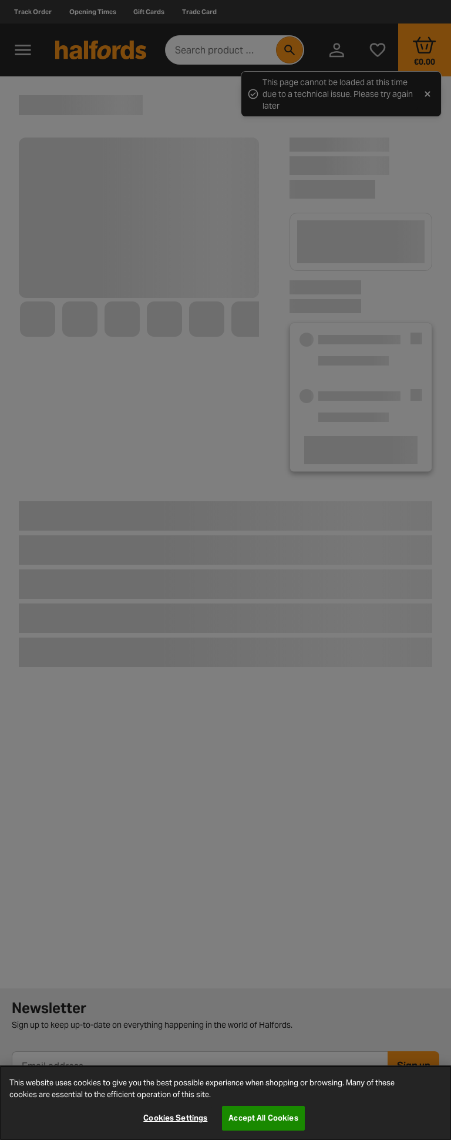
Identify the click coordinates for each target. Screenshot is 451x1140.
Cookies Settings (175, 1118)
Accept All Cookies (263, 1118)
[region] (225, 1102)
